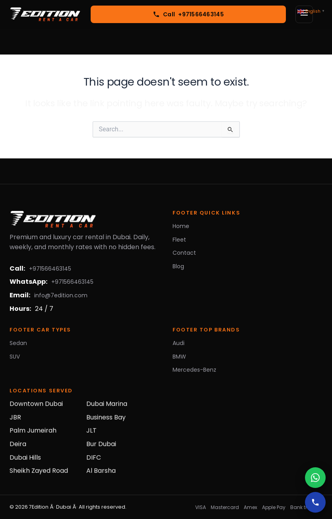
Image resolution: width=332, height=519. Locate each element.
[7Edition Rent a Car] (45, 14)
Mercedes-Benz (194, 372)
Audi (178, 345)
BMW (179, 359)
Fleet (179, 240)
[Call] (315, 502)
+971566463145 (50, 269)
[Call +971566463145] (188, 14)
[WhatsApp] (315, 477)
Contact (184, 253)
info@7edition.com (60, 295)
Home (181, 226)
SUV (15, 359)
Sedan (18, 345)
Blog (178, 266)
